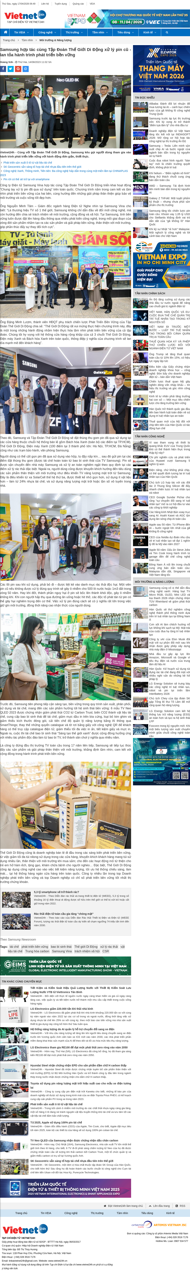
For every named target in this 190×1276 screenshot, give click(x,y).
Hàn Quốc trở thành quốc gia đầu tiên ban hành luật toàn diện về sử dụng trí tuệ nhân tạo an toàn (169, 412)
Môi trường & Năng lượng (154, 581)
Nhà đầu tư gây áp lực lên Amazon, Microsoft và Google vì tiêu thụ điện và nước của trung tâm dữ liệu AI (169, 659)
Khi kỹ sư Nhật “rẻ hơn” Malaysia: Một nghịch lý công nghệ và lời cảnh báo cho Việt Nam (169, 232)
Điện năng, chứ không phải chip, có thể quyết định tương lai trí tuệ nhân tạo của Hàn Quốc (169, 473)
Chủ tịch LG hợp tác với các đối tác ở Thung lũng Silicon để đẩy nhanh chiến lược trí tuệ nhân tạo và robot (169, 487)
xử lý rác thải (109, 946)
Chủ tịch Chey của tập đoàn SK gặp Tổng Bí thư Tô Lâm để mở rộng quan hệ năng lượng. (169, 702)
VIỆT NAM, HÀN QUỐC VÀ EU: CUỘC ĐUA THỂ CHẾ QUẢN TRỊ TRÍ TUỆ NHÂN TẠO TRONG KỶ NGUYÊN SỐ (169, 317)
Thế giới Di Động (85, 946)
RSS (182, 1205)
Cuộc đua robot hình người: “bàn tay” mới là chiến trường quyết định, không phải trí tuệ (169, 164)
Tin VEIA (21, 32)
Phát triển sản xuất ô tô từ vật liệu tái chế (27, 162)
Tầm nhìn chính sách (150, 293)
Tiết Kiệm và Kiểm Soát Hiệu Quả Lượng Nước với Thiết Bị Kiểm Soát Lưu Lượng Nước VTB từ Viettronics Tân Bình (80, 990)
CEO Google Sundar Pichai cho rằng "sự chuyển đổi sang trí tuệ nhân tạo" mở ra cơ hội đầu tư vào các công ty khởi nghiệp (169, 502)
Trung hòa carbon (37, 951)
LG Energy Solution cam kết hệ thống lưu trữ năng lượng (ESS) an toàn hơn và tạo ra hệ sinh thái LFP (169, 716)
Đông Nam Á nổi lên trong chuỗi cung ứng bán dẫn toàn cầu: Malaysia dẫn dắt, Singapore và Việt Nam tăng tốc (169, 569)
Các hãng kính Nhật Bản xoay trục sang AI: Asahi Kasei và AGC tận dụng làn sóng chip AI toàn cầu (169, 515)
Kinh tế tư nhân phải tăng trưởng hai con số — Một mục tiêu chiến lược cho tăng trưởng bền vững (169, 400)
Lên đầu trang (161, 1205)
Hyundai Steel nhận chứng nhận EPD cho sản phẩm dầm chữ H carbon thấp (78, 1065)
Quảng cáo (78, 3)
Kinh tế (149, 32)
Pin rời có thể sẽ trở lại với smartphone (26, 179)
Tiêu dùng (125, 32)
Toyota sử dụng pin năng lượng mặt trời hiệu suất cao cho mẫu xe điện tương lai (80, 1085)
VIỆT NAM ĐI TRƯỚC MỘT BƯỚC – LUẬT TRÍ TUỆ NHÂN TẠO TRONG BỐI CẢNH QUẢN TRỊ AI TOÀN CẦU (169, 331)
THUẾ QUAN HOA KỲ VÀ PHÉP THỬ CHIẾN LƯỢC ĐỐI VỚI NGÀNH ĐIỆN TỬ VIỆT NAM (169, 345)
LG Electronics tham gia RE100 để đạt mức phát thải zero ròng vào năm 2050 (78, 1047)
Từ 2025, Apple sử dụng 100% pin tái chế (56, 1122)
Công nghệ (47, 32)
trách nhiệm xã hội (87, 951)
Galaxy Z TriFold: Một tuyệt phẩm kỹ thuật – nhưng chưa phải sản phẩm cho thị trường (169, 202)
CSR (106, 951)
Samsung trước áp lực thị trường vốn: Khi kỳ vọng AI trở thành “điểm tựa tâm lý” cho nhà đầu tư (169, 122)
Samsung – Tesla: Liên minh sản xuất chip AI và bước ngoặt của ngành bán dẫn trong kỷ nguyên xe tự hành (169, 150)
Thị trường (74, 32)
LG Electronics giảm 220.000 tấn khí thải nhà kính (61, 1008)
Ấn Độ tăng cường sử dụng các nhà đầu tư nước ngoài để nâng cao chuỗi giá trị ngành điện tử (169, 303)
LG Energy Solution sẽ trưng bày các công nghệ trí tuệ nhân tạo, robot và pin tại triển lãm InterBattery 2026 (169, 688)
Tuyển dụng (61, 3)
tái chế (14, 946)
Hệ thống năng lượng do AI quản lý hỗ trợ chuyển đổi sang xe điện (72, 1029)
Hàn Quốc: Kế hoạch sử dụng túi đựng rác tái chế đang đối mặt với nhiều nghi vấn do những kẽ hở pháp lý (169, 674)
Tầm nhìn (100, 32)
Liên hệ (45, 3)
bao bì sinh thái (61, 946)
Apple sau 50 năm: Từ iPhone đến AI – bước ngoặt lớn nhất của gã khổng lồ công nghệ (169, 528)
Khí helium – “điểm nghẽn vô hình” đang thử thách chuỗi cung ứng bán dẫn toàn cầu (169, 177)
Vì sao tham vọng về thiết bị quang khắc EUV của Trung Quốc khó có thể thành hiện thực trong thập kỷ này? (169, 447)
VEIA (92, 3)
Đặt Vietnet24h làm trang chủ (125, 1205)
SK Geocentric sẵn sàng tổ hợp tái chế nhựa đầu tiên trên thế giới (42, 166)
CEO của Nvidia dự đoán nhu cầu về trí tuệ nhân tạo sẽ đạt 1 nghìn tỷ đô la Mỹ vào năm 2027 (169, 541)
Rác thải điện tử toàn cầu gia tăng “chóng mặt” (63, 913)
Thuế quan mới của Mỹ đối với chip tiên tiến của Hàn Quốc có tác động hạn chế (169, 425)
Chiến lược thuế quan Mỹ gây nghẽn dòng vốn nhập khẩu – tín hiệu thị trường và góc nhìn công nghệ (169, 386)
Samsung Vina (62, 951)
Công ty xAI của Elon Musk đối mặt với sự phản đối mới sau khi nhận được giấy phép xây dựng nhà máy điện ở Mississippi (169, 644)
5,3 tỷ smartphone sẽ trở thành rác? (56, 892)
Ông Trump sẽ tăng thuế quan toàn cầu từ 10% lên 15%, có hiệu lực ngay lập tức (169, 358)
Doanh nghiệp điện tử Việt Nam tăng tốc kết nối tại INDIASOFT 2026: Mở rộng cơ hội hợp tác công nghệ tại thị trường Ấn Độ (169, 136)
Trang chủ (9, 40)
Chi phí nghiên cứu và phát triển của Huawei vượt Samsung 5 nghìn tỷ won (169, 461)
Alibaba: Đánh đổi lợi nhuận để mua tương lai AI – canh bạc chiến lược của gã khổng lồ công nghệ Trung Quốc (169, 108)
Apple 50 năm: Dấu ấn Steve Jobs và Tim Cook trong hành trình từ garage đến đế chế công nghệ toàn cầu (169, 555)
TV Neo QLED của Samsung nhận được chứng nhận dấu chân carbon (74, 1140)
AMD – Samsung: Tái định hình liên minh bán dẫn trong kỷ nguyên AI (169, 189)
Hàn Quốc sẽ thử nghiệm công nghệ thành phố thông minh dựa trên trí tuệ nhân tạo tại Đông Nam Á (169, 614)
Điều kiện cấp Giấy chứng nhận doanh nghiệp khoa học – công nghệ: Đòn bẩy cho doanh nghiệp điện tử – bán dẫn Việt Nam (169, 371)
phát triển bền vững (35, 946)
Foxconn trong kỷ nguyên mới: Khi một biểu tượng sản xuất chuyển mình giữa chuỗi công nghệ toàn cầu (169, 731)
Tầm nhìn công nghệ (150, 436)
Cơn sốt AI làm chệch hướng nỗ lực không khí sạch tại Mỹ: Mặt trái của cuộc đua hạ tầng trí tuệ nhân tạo (169, 629)
